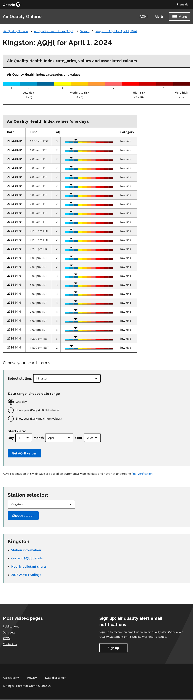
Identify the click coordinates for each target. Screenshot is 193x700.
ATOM (6, 638)
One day (21, 402)
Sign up (113, 648)
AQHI (144, 16)
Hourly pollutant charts (29, 566)
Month (39, 438)
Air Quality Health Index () (54, 31)
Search (84, 31)
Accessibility (11, 678)
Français (182, 4)
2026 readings (26, 575)
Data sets (9, 632)
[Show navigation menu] (179, 16)
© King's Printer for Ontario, (27, 686)
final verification (142, 474)
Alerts (159, 16)
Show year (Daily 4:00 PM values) (37, 410)
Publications (11, 626)
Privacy (32, 678)
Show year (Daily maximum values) (39, 418)
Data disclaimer (55, 678)
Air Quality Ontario (22, 16)
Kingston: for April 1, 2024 (116, 31)
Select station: (20, 378)
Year (79, 438)
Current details (27, 558)
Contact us (10, 644)
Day (11, 438)
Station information (26, 550)
